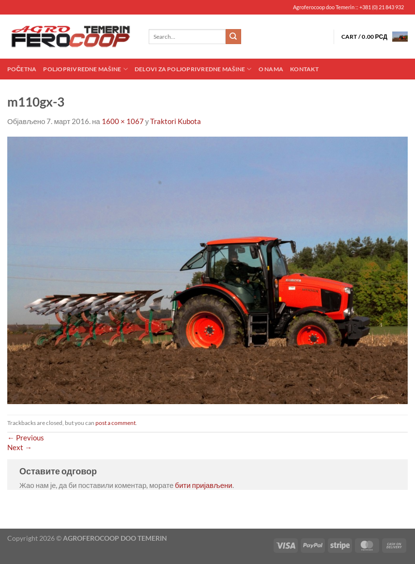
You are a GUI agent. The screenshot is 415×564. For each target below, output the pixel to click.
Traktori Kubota (175, 121)
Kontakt (304, 69)
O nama (271, 69)
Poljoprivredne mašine (85, 69)
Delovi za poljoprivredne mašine (193, 69)
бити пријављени (203, 485)
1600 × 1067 (123, 121)
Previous (25, 437)
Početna (21, 69)
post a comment (115, 422)
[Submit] (233, 37)
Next (19, 447)
